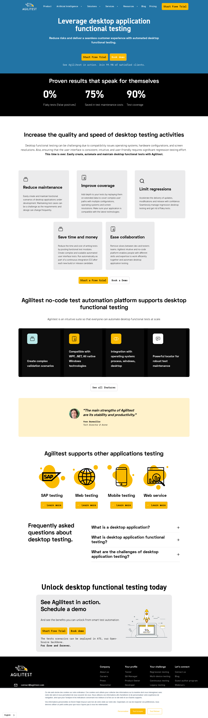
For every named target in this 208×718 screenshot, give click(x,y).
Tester (128, 672)
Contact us (180, 672)
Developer (130, 685)
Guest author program (186, 681)
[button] (68, 6)
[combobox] (9, 715)
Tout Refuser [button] (155, 711)
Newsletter (105, 685)
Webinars (180, 685)
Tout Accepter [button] (138, 711)
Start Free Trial (175, 6)
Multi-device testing (160, 676)
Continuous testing (159, 681)
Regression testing (159, 672)
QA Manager (131, 676)
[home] (29, 6)
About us (104, 672)
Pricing (153, 6)
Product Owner (132, 681)
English (7, 715)
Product (47, 6)
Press (103, 681)
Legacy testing (157, 685)
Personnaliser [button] (123, 711)
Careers (104, 676)
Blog (143, 6)
